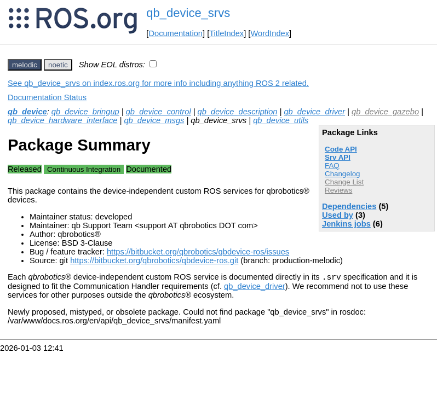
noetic (58, 65)
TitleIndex (226, 33)
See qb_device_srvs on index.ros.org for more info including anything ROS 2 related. (158, 83)
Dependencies (349, 206)
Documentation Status (47, 97)
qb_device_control (158, 111)
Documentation (175, 33)
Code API (341, 149)
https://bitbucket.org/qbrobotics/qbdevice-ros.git (154, 260)
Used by (337, 215)
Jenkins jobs (346, 223)
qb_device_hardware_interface (62, 120)
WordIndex (269, 33)
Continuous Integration (83, 169)
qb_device (27, 111)
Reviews (338, 190)
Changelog (342, 174)
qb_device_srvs (188, 13)
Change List (344, 182)
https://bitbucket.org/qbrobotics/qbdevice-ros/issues (198, 251)
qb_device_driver (314, 111)
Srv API (337, 157)
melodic (24, 65)
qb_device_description (238, 111)
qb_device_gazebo (385, 111)
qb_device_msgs (154, 120)
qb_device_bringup (85, 111)
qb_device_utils (280, 120)
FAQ (332, 165)
